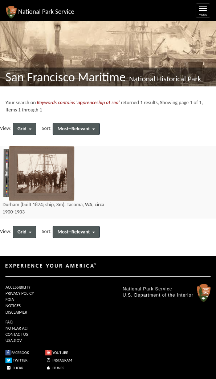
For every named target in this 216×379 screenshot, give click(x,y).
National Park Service (147, 289)
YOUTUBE (56, 352)
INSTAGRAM (58, 360)
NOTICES (13, 305)
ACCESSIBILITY (17, 287)
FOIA (9, 299)
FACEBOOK (17, 352)
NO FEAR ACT (17, 328)
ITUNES (54, 368)
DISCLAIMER (16, 312)
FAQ (9, 322)
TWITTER (16, 360)
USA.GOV (13, 340)
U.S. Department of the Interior (158, 295)
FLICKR (14, 368)
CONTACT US (16, 334)
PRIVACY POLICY (19, 293)
